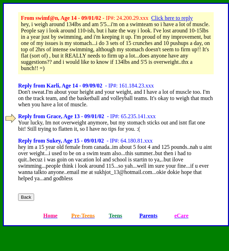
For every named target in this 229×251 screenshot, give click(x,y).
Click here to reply (172, 18)
